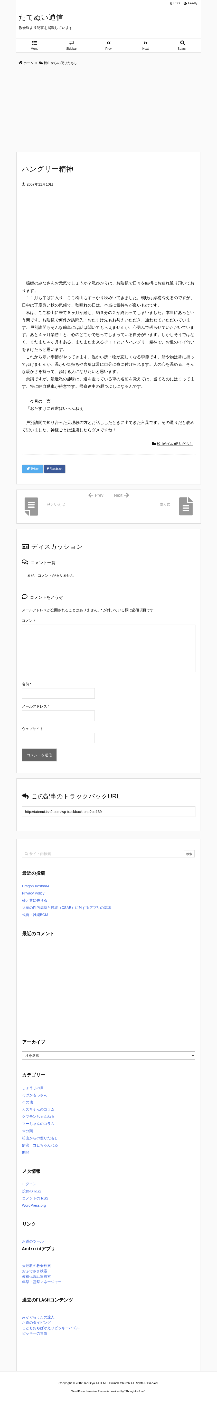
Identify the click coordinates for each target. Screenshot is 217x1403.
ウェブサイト (32, 729)
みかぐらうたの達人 (38, 1317)
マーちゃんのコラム (38, 1124)
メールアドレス (35, 706)
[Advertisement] (108, 109)
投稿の (31, 1191)
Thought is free (135, 1391)
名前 (26, 684)
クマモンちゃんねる (38, 1116)
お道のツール (33, 1241)
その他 (27, 1102)
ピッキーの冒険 (34, 1333)
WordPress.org (34, 1205)
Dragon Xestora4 (35, 886)
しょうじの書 (33, 1088)
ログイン (29, 1184)
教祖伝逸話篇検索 (36, 1276)
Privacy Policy (33, 893)
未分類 (27, 1131)
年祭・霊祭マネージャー (42, 1282)
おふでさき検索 (34, 1271)
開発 (25, 1152)
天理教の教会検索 (36, 1266)
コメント (29, 620)
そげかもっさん (34, 1095)
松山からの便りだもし (175, 444)
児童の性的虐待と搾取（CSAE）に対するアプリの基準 (66, 908)
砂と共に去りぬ (34, 900)
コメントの (35, 1198)
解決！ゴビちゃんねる (40, 1145)
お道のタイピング (36, 1322)
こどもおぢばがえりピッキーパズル (51, 1328)
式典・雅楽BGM (35, 915)
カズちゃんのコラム (38, 1109)
